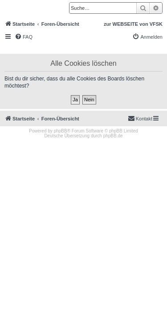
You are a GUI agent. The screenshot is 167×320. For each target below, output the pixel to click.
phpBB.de (113, 135)
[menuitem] (24, 37)
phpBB (60, 130)
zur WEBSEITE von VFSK (133, 24)
